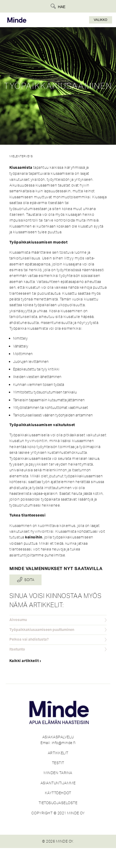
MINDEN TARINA (58, 772)
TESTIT (58, 763)
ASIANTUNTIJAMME (58, 783)
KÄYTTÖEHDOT (58, 793)
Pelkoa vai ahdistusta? (29, 639)
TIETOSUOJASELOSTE (58, 802)
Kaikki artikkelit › (25, 661)
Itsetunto (17, 649)
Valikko (100, 20)
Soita (29, 580)
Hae (62, 7)
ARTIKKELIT (58, 753)
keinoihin (33, 537)
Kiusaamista (20, 168)
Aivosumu (18, 620)
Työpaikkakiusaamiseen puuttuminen (41, 630)
